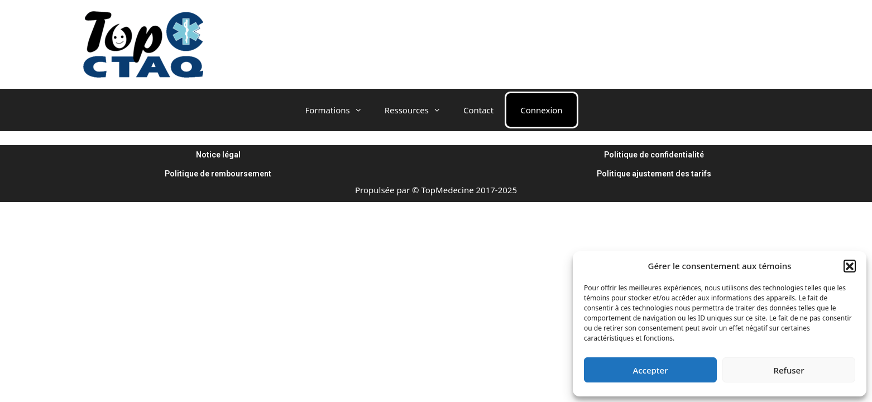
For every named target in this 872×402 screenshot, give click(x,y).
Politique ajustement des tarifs (654, 173)
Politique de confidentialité (654, 154)
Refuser (788, 370)
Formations (339, 110)
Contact (478, 110)
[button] (849, 265)
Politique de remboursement (218, 173)
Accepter (650, 370)
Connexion (541, 110)
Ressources (418, 110)
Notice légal (218, 154)
